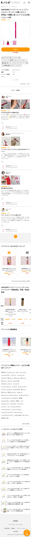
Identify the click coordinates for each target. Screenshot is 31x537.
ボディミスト (25, 415)
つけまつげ (9, 389)
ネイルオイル (15, 398)
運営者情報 (6, 528)
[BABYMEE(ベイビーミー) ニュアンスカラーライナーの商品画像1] (15, 30)
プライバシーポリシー (22, 528)
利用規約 (13, 528)
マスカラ (10, 381)
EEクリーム (4, 381)
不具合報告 (15, 531)
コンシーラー (23, 372)
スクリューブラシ (18, 412)
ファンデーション (10, 372)
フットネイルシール (6, 398)
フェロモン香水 (17, 415)
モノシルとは (19, 524)
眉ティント (23, 389)
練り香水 (3, 418)
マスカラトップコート (6, 383)
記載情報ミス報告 (25, 83)
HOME (15, 521)
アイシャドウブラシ (16, 409)
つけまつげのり (16, 389)
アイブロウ (14, 386)
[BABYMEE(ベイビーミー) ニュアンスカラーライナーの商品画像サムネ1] (3, 42)
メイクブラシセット (6, 409)
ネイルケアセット (5, 401)
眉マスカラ (4, 392)
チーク (17, 372)
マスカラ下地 (16, 381)
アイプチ (3, 389)
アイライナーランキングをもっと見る (20, 281)
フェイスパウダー (5, 375)
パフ (8, 406)
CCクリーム (17, 378)
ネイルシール (4, 395)
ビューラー (4, 406)
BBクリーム (10, 378)
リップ (21, 401)
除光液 (20, 398)
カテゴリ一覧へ (26, 423)
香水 (7, 418)
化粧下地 (3, 372)
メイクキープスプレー (15, 406)
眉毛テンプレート (11, 392)
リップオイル (13, 403)
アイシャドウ (16, 383)
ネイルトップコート (13, 395)
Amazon (15, 49)
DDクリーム (23, 378)
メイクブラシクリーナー (7, 415)
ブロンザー (4, 378)
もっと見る (15, 79)
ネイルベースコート (24, 395)
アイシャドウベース (6, 386)
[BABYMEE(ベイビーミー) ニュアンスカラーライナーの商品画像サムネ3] (14, 42)
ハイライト (13, 375)
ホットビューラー (22, 386)
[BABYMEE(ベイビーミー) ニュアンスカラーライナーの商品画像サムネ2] (9, 42)
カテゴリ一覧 (12, 524)
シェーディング (20, 375)
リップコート (20, 403)
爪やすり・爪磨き (15, 401)
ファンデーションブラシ (7, 412)
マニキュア (19, 392)
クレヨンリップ (5, 403)
